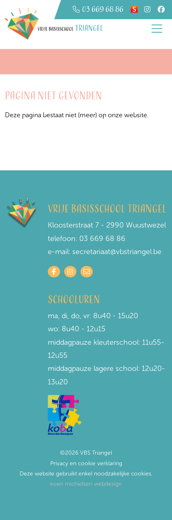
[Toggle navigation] (157, 28)
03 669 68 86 (102, 238)
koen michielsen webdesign (86, 484)
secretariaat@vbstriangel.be (116, 252)
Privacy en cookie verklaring (86, 463)
